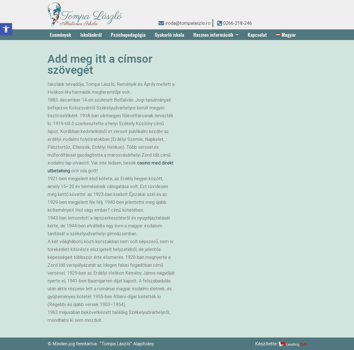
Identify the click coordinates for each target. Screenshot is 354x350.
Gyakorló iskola (169, 34)
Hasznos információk (215, 35)
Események (60, 34)
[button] (6, 29)
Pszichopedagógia (128, 34)
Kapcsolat (257, 34)
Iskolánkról (91, 34)
